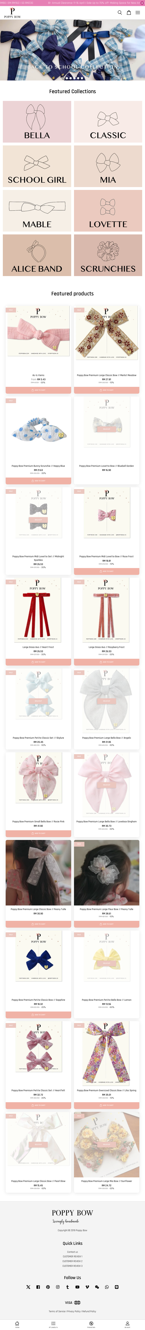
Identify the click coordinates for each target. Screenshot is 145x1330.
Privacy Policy (74, 1311)
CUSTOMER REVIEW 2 (72, 1261)
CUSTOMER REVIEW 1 (72, 1256)
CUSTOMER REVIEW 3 (72, 1266)
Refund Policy (89, 1311)
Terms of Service (57, 1311)
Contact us (72, 1252)
